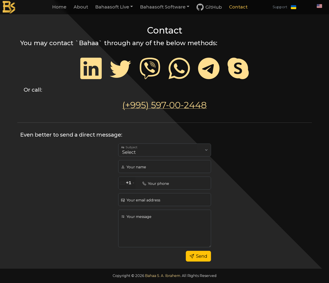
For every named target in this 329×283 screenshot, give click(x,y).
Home (59, 7)
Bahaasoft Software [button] (163, 7)
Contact (238, 7)
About (81, 7)
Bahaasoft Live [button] (112, 7)
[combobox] (126, 183)
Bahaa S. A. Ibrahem (162, 276)
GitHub (209, 7)
